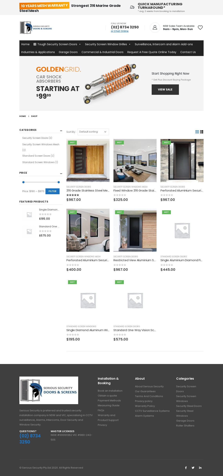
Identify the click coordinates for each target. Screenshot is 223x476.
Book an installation (110, 391)
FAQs (101, 410)
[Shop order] (93, 131)
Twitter (193, 468)
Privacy (102, 425)
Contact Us (188, 52)
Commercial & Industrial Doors (102, 52)
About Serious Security (149, 386)
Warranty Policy (145, 406)
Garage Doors (68, 52)
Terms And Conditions (149, 396)
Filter (52, 191)
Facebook (186, 468)
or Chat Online (120, 31)
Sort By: (71, 132)
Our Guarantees (145, 391)
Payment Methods (109, 400)
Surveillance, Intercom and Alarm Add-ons (164, 44)
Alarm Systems (144, 416)
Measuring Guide (109, 405)
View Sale (165, 89)
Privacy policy (143, 401)
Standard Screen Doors (173, 256)
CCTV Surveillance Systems (152, 411)
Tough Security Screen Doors (59, 44)
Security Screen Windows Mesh (130, 186)
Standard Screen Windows (81, 326)
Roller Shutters (185, 425)
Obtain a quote (107, 395)
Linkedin (200, 468)
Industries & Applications (38, 52)
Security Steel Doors (189, 406)
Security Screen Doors (78, 186)
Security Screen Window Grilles (108, 44)
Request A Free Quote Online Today (151, 52)
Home (25, 44)
